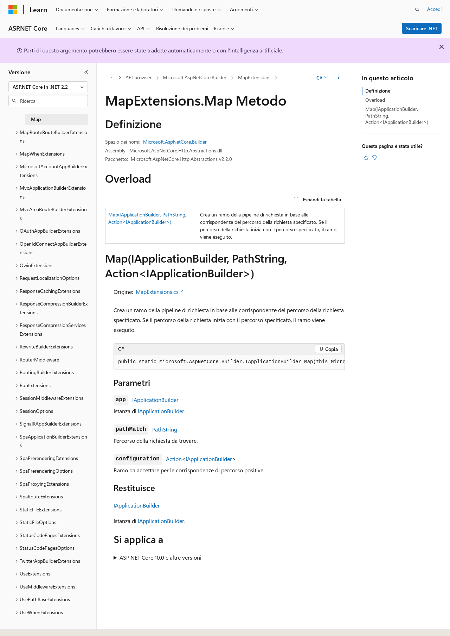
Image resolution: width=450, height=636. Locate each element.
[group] (229, 362)
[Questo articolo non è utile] (374, 157)
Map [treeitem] (36, 119)
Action (174, 458)
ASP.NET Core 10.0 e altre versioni (160, 557)
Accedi (434, 9)
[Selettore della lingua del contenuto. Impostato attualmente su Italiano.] (23, 624)
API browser (139, 77)
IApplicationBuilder (155, 399)
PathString (164, 429)
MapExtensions (254, 77)
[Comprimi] (86, 72)
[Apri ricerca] (417, 9)
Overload (375, 99)
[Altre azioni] (339, 77)
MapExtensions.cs (157, 291)
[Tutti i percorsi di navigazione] (111, 77)
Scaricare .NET (422, 28)
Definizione (377, 90)
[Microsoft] (13, 9)
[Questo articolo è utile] (366, 157)
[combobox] (48, 87)
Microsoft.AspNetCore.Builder (194, 77)
